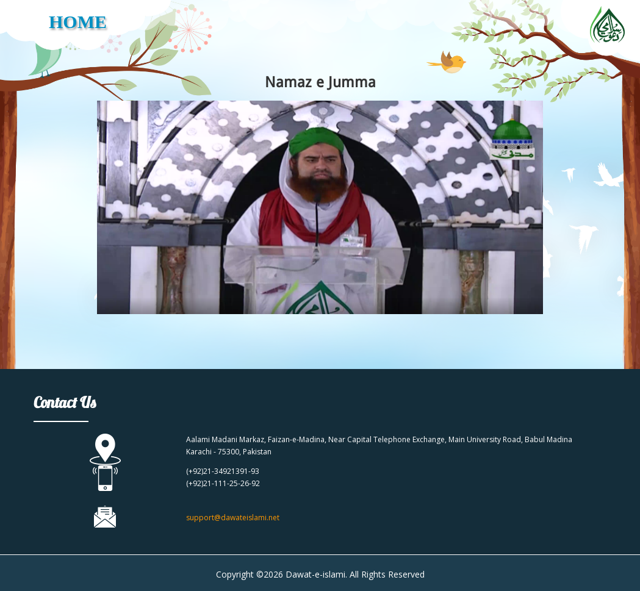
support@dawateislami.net (232, 517)
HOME (78, 22)
